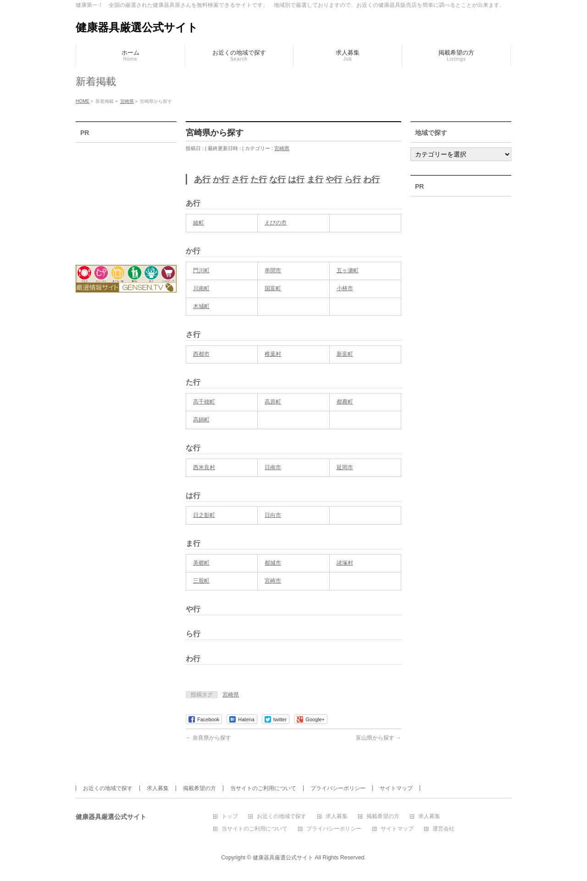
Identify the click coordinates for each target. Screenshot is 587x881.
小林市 (345, 288)
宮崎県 (281, 148)
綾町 (198, 222)
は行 (296, 179)
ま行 (315, 179)
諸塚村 (345, 563)
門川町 (201, 270)
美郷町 (201, 563)
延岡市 (345, 467)
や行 (334, 179)
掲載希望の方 (199, 788)
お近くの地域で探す (108, 788)
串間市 (273, 270)
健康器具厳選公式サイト (137, 27)
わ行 (371, 179)
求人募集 (158, 788)
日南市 (273, 467)
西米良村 (204, 467)
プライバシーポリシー (337, 788)
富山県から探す (378, 738)
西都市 (201, 354)
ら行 (352, 179)
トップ (230, 816)
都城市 (273, 563)
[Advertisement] (126, 197)
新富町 (345, 354)
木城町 (201, 306)
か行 (221, 179)
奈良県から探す (208, 738)
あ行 (202, 179)
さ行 (240, 179)
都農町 (345, 401)
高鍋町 (201, 419)
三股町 (201, 581)
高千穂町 (204, 401)
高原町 (273, 401)
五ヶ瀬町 (348, 270)
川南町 (201, 288)
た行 (258, 179)
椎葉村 (273, 354)
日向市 (273, 515)
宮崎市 (273, 581)
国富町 (273, 288)
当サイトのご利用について (263, 788)
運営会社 (443, 829)
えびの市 (276, 222)
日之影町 (204, 515)
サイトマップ (396, 788)
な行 (277, 179)
